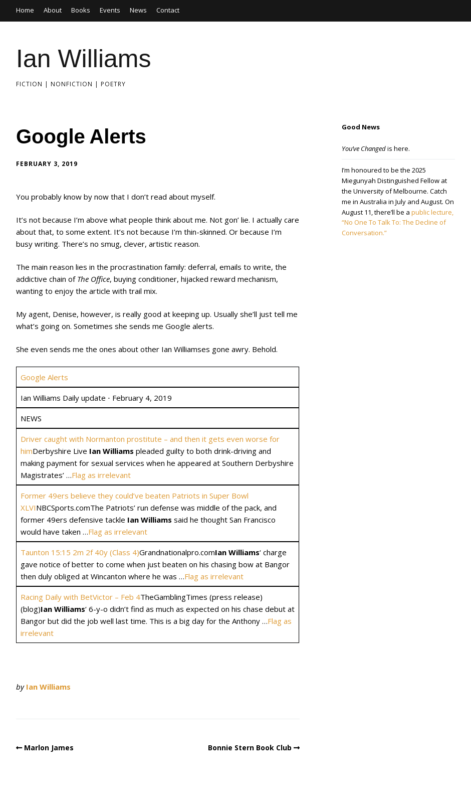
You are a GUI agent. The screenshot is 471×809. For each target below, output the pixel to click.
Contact (167, 10)
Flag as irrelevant (101, 475)
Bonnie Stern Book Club (250, 747)
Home (25, 10)
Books (80, 10)
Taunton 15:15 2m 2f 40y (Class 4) (80, 552)
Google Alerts (44, 377)
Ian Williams (83, 59)
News (138, 10)
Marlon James (49, 747)
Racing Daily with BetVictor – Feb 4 (80, 597)
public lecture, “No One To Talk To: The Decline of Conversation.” (397, 223)
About (53, 10)
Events (110, 10)
